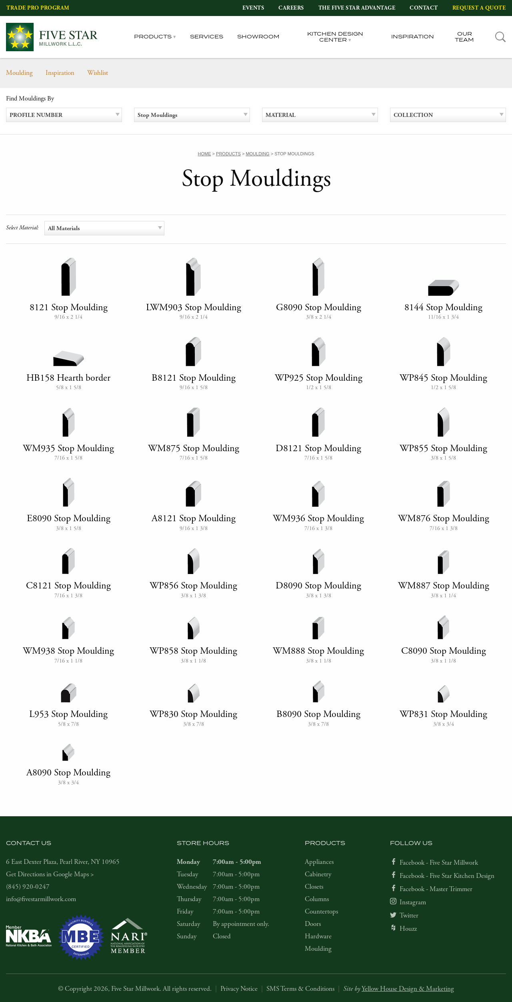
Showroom (258, 37)
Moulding (19, 72)
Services (206, 37)
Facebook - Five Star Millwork (439, 862)
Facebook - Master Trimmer (436, 889)
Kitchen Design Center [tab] (335, 37)
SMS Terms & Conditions (300, 988)
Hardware (318, 936)
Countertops (321, 911)
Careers (291, 8)
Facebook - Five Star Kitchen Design (447, 875)
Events (253, 8)
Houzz (408, 928)
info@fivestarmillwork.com (41, 899)
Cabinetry (318, 874)
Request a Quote (479, 8)
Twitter (409, 915)
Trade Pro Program (38, 8)
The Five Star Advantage (357, 8)
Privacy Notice (239, 988)
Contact (424, 8)
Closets (314, 886)
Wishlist (97, 72)
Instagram (413, 902)
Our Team (464, 37)
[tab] (500, 37)
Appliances (319, 861)
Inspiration (412, 37)
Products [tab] (153, 37)
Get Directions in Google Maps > (50, 874)
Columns (317, 899)
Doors (313, 924)
